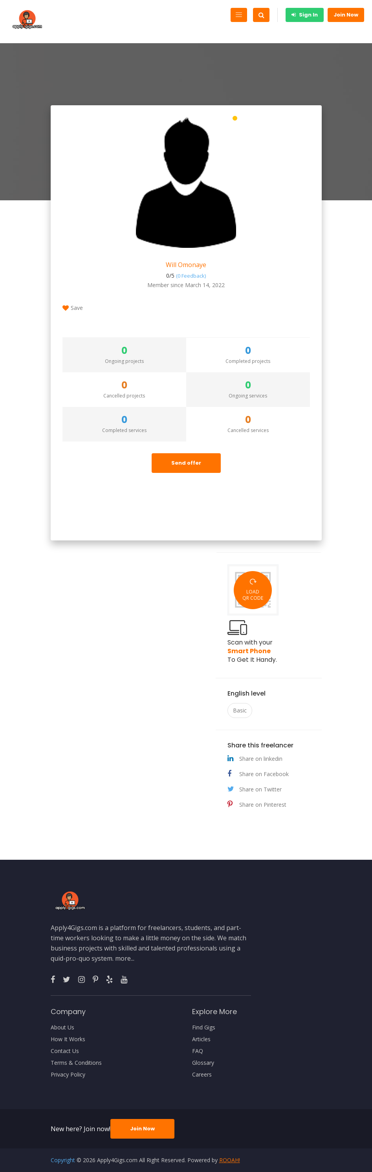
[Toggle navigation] (239, 15)
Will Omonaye (186, 264)
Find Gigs (203, 1027)
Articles (201, 1039)
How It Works (68, 1039)
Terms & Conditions (76, 1063)
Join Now (346, 14)
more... (124, 958)
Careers (202, 1074)
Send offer (186, 463)
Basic (240, 710)
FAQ (197, 1051)
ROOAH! (229, 1160)
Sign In (304, 14)
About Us (62, 1027)
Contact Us (65, 1051)
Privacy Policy (68, 1074)
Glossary (203, 1063)
